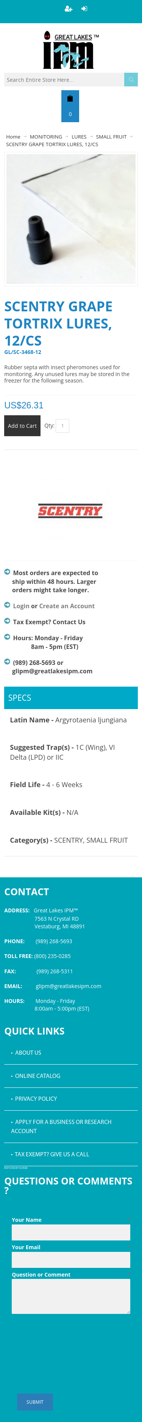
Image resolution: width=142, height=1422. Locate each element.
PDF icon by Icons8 (16, 1168)
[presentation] (69, 1335)
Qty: (49, 425)
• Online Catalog (35, 1076)
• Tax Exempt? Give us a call (50, 1155)
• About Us (26, 1053)
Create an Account (67, 606)
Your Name (71, 1220)
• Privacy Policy (34, 1099)
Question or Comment (71, 1275)
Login (21, 606)
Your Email (71, 1247)
